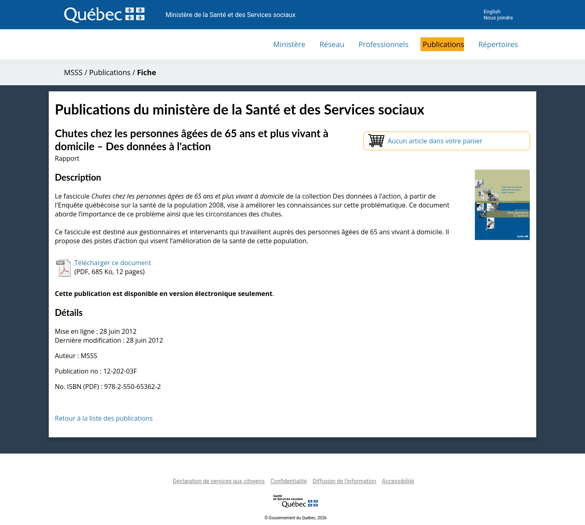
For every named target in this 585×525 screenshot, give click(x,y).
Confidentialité (288, 481)
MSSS (73, 72)
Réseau (332, 44)
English (491, 12)
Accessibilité (398, 481)
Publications (443, 44)
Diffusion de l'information (344, 481)
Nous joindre (498, 18)
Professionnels (383, 44)
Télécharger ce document (112, 262)
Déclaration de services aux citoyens (219, 481)
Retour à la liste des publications (104, 418)
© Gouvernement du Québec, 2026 (295, 518)
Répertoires (498, 44)
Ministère (289, 44)
